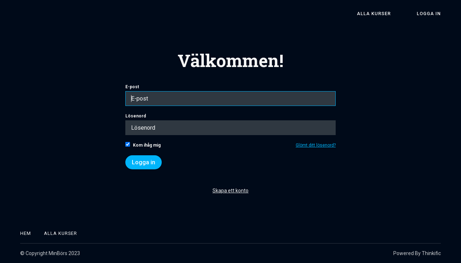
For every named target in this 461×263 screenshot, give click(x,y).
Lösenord (230, 124)
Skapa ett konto (230, 190)
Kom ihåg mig (143, 145)
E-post (230, 95)
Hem (25, 233)
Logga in (429, 13)
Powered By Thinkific (417, 253)
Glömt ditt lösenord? (316, 145)
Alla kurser (374, 13)
